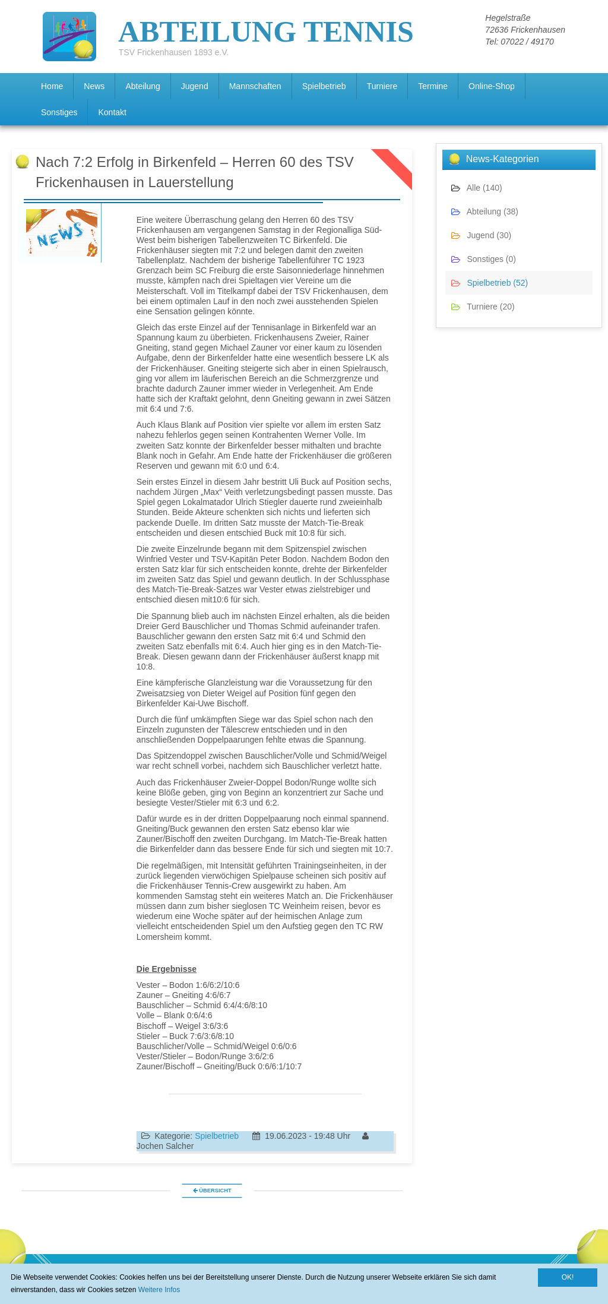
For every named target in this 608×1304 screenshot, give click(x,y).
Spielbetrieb (324, 86)
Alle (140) (476, 187)
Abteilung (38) (484, 211)
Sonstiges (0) (483, 259)
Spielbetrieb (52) (489, 283)
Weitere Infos (159, 1290)
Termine (433, 86)
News (94, 86)
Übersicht (211, 1190)
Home (52, 86)
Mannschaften (255, 86)
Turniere (382, 86)
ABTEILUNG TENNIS (266, 26)
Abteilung (142, 86)
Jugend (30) (481, 235)
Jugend (194, 86)
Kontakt (112, 112)
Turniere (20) (483, 306)
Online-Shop (491, 86)
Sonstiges (59, 112)
